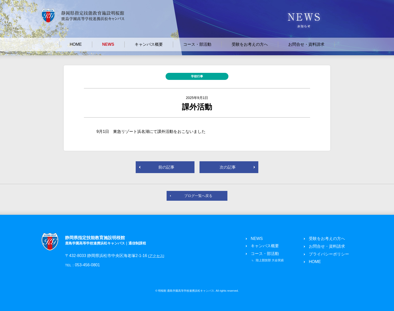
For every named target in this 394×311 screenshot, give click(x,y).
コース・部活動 (197, 44)
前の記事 (166, 167)
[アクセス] (156, 256)
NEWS (108, 44)
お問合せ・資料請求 (306, 44)
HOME (76, 44)
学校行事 (197, 76)
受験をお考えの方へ (250, 44)
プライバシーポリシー (329, 254)
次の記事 (228, 167)
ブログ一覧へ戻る (198, 196)
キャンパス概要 (149, 44)
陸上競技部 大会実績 (270, 260)
